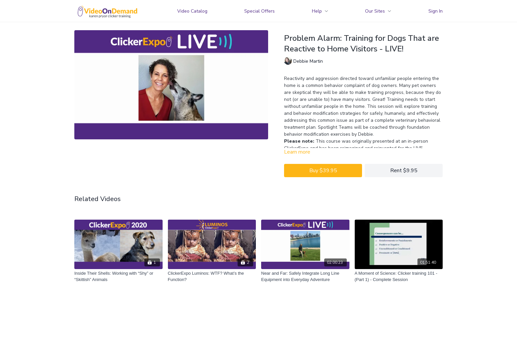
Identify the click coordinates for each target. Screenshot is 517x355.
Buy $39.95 (323, 170)
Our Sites (378, 11)
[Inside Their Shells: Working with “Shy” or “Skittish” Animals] (118, 276)
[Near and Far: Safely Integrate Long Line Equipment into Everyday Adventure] (305, 276)
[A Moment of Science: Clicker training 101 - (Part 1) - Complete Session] (399, 276)
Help (320, 11)
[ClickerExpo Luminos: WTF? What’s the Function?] (212, 276)
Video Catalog (192, 11)
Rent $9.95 (403, 170)
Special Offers (259, 11)
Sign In (435, 11)
